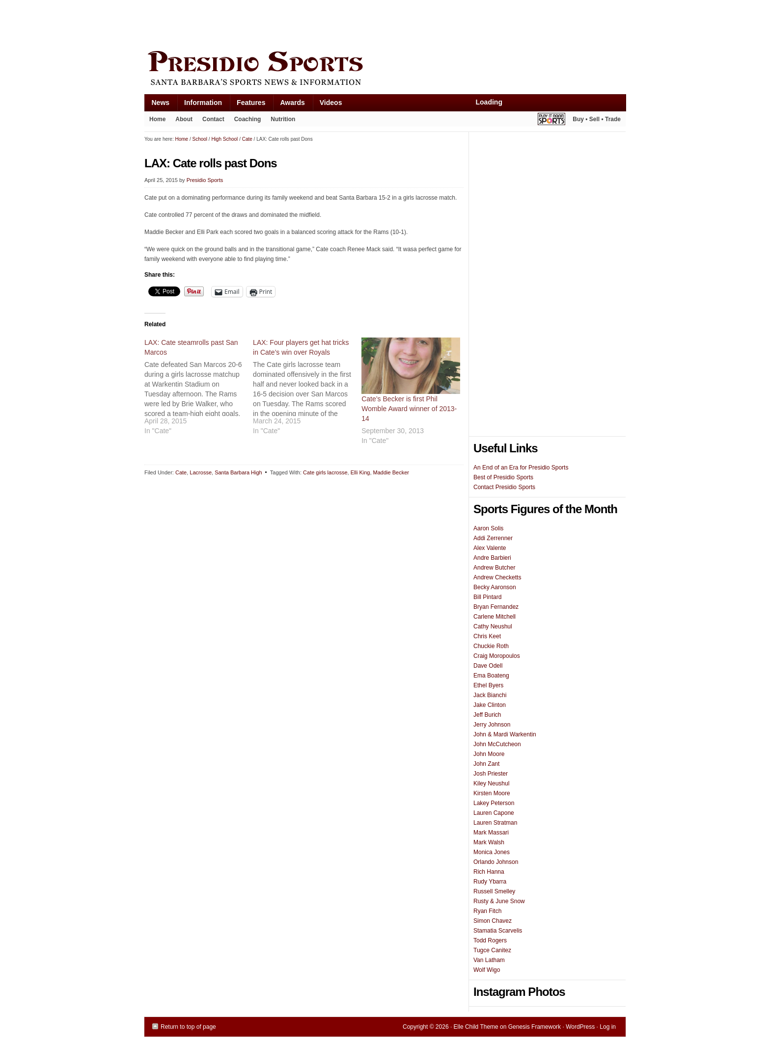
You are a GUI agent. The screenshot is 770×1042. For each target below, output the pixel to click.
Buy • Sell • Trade (597, 119)
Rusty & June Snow (499, 901)
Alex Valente (489, 548)
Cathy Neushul (492, 626)
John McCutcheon (497, 744)
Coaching (247, 119)
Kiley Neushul (491, 783)
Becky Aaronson (494, 587)
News (157, 105)
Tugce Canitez (492, 950)
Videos (331, 102)
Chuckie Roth (491, 646)
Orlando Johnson (495, 862)
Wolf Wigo (486, 969)
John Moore (488, 754)
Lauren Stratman (495, 822)
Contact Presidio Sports (504, 487)
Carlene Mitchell (494, 616)
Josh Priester (490, 773)
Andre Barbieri (492, 557)
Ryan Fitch (487, 911)
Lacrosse (201, 472)
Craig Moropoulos (496, 655)
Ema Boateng (491, 675)
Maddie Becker (391, 472)
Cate (181, 472)
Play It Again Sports (551, 120)
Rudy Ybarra (489, 881)
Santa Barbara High (238, 472)
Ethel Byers (488, 685)
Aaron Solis (488, 528)
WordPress (580, 1026)
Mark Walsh (488, 842)
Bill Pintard (487, 597)
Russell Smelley (494, 891)
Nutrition (283, 119)
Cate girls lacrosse (325, 472)
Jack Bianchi (489, 695)
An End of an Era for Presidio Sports (520, 467)
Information (199, 105)
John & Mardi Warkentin (504, 734)
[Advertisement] (323, 23)
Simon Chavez (492, 920)
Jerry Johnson (491, 724)
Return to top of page (188, 1026)
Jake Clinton (489, 705)
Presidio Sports (385, 69)
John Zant (486, 763)
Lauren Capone (493, 812)
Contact (213, 119)
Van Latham (489, 960)
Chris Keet (487, 636)
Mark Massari (491, 832)
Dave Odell (487, 665)
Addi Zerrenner (493, 538)
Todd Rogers (490, 940)
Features (247, 105)
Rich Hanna (488, 871)
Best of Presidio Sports (503, 477)
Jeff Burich (487, 714)
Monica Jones (491, 852)
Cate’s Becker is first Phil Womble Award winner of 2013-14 (409, 408)
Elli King (360, 472)
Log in (608, 1026)
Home (157, 119)
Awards (288, 105)
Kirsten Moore (491, 793)
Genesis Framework (534, 1026)
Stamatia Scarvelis (497, 930)
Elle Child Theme (476, 1026)
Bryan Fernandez (496, 606)
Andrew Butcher (494, 567)
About (181, 121)
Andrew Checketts (497, 577)
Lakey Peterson (493, 803)
